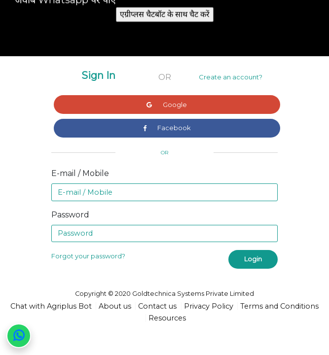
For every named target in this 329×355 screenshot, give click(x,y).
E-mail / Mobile (80, 173)
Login (253, 259)
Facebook (167, 128)
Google (166, 104)
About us (115, 306)
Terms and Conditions (279, 306)
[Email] (164, 192)
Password (70, 214)
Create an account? (230, 77)
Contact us (157, 306)
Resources (167, 318)
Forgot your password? (88, 256)
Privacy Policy (208, 306)
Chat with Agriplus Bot (51, 306)
